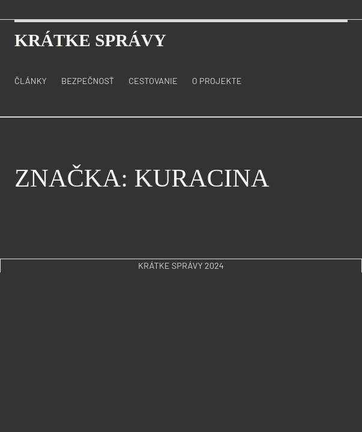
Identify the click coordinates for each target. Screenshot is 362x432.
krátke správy (90, 40)
